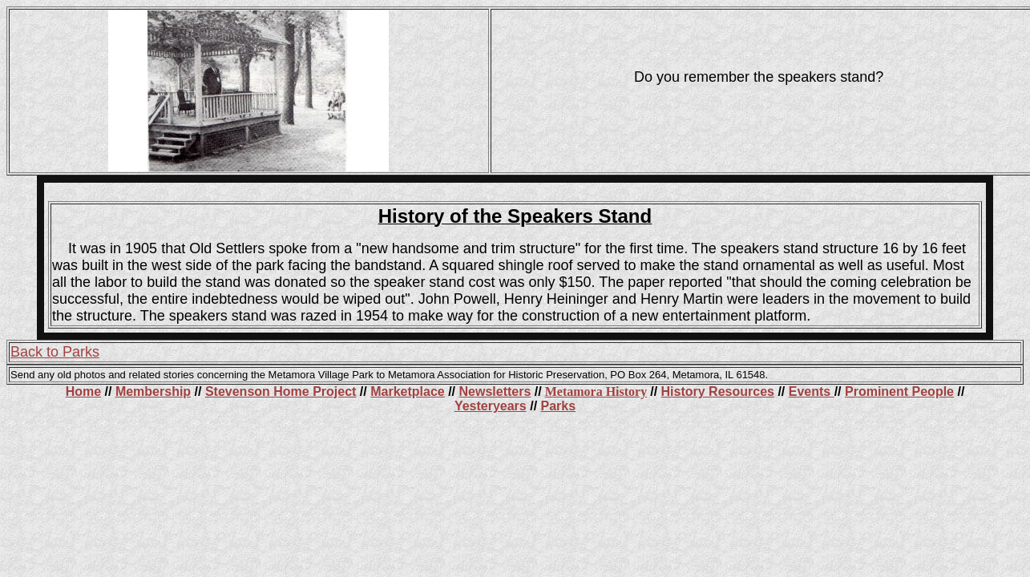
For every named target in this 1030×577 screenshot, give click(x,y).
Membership (153, 391)
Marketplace (407, 391)
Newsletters (495, 391)
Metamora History (596, 391)
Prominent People (899, 391)
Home (83, 391)
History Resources (717, 391)
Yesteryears (490, 406)
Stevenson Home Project (281, 391)
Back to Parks (54, 352)
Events (811, 391)
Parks (558, 406)
